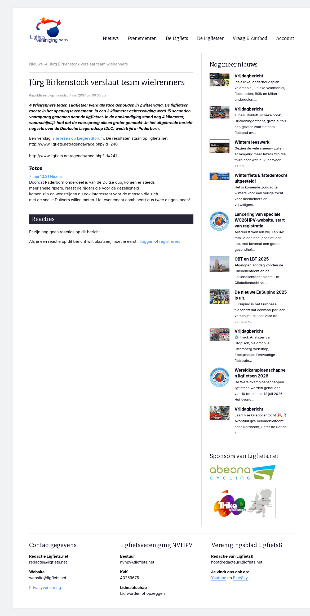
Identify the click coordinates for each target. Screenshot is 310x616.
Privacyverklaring (45, 587)
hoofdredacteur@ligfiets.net (236, 562)
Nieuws (36, 64)
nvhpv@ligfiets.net (137, 562)
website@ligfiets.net (47, 577)
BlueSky (240, 577)
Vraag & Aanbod (250, 38)
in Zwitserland (149, 105)
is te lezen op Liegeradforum (78, 138)
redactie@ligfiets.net (48, 562)
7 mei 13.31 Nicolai (46, 176)
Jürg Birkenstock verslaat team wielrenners (88, 64)
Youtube (218, 577)
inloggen (145, 241)
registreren (169, 241)
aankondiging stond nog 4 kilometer (149, 117)
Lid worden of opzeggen (142, 593)
